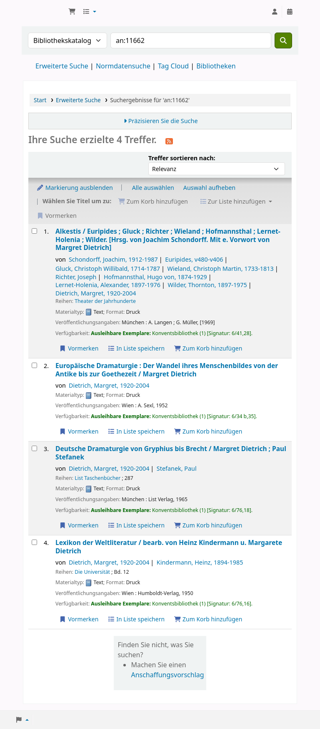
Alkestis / (167, 239)
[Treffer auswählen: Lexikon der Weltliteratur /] (34, 542)
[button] (72, 12)
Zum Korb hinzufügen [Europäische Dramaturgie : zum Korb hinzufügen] (208, 431)
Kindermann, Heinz (200, 562)
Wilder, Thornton (207, 285)
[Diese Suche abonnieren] (169, 141)
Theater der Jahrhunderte (105, 301)
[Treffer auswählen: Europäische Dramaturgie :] (34, 365)
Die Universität (92, 571)
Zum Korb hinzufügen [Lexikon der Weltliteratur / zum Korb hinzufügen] (208, 619)
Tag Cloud (173, 66)
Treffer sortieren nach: (181, 158)
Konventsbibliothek (44, 11)
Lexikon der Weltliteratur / (168, 547)
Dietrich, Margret (95, 293)
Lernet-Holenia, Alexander (107, 285)
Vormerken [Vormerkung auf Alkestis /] (78, 348)
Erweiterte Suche (61, 66)
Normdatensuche (123, 66)
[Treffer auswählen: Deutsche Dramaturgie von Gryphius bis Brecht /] (34, 448)
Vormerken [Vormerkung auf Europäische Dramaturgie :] (78, 431)
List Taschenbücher (97, 478)
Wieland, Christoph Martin (221, 268)
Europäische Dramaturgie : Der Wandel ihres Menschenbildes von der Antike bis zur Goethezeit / (166, 370)
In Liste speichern (136, 348)
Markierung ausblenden (74, 188)
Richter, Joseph (75, 277)
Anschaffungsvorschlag (167, 674)
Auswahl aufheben (209, 188)
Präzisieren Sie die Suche (163, 121)
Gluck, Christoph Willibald (107, 268)
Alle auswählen (153, 188)
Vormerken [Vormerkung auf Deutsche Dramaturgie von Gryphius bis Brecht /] (78, 525)
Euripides (194, 259)
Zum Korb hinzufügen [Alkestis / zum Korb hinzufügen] (208, 348)
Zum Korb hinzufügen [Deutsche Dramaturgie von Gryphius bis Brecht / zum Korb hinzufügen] (208, 525)
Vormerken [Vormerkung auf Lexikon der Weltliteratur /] (78, 619)
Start (40, 100)
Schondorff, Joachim (113, 259)
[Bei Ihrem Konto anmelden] (275, 12)
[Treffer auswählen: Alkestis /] (34, 231)
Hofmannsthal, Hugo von (155, 277)
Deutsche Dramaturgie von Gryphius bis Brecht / (170, 453)
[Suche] (283, 40)
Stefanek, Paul (177, 468)
